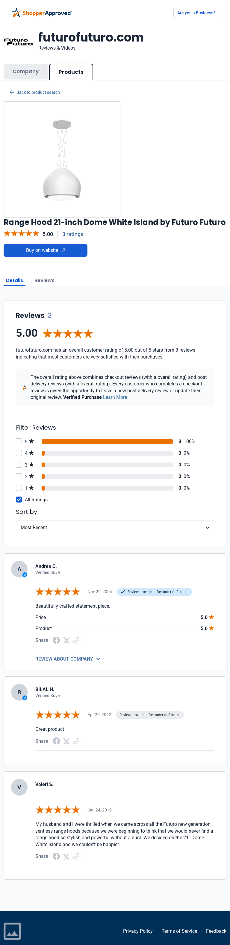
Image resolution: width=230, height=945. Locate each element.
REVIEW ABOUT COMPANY (64, 659)
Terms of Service (179, 931)
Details (14, 280)
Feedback (216, 931)
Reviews (44, 280)
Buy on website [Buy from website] (45, 250)
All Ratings (36, 500)
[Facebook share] (56, 640)
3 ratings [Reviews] (72, 234)
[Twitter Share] (66, 640)
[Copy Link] (76, 640)
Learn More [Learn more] (115, 397)
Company (26, 71)
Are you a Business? (196, 12)
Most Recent (34, 527)
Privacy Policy (138, 931)
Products (71, 72)
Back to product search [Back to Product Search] (35, 92)
